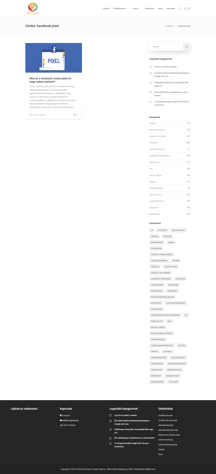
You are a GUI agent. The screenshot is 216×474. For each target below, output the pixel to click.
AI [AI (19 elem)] (152, 230)
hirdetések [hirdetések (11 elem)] (157, 285)
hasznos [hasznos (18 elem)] (180, 279)
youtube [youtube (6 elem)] (173, 382)
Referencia (149, 8)
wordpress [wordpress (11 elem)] (157, 382)
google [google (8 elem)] (155, 267)
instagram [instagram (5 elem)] (156, 291)
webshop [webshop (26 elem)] (156, 376)
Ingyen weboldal (157, 149)
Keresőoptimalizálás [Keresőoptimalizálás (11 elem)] (162, 297)
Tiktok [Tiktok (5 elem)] (181, 345)
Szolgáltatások (119, 8)
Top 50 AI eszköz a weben (165, 67)
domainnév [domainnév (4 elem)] (157, 242)
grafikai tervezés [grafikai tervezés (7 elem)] (161, 279)
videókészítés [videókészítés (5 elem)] (158, 357)
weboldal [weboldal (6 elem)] (156, 370)
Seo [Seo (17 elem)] (169, 321)
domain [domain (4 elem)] (167, 236)
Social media (39, 115)
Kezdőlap (169, 26)
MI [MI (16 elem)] (186, 315)
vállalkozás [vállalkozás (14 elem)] (178, 357)
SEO (151, 169)
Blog (160, 8)
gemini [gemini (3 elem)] (175, 260)
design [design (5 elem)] (154, 236)
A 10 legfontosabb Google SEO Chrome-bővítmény (171, 103)
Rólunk (161, 449)
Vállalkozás (155, 195)
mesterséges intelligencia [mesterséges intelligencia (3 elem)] (165, 315)
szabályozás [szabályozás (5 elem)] (158, 339)
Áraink (135, 8)
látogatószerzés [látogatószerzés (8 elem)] (175, 303)
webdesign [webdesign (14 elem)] (157, 364)
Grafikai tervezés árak (167, 420)
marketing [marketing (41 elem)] (157, 309)
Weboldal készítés (166, 425)
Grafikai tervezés (157, 136)
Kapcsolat (171, 8)
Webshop (153, 208)
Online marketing (165, 440)
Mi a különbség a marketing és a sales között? (171, 94)
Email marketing (157, 130)
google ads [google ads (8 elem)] (170, 267)
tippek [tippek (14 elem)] (154, 351)
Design (152, 123)
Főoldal (106, 8)
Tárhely (153, 182)
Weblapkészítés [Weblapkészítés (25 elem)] (177, 364)
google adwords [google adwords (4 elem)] (160, 273)
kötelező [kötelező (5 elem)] (156, 303)
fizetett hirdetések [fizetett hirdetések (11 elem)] (161, 254)
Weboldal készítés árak (168, 430)
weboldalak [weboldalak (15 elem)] (174, 370)
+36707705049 (68, 425)
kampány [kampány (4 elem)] (172, 291)
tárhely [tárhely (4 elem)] (167, 351)
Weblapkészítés (156, 201)
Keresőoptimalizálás (159, 156)
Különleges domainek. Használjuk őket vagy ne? (171, 84)
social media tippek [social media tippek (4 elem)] (161, 333)
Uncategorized (156, 188)
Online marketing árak (167, 445)
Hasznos (153, 143)
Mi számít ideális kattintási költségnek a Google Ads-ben (172, 74)
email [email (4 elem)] (171, 242)
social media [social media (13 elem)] (158, 327)
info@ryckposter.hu (70, 420)
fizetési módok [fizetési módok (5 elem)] (159, 260)
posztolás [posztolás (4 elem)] (156, 321)
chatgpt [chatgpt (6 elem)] (162, 230)
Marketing (154, 162)
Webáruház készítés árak (169, 435)
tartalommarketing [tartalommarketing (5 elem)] (162, 345)
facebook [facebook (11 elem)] (156, 248)
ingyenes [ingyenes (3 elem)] (173, 285)
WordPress (154, 214)
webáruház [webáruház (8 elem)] (172, 376)
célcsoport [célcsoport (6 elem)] (178, 230)
